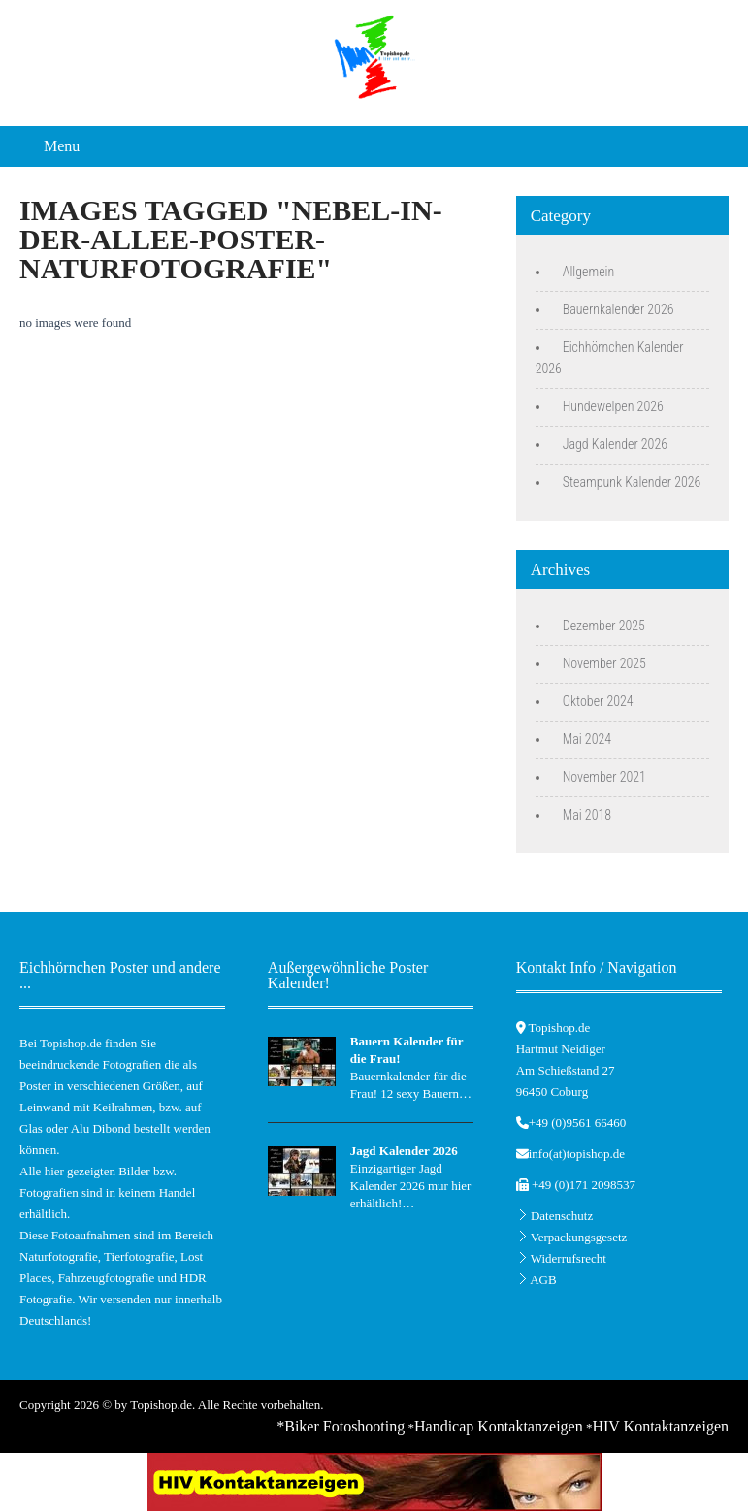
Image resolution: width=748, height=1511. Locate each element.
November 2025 (604, 663)
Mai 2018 (587, 814)
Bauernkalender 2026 (618, 309)
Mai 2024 (587, 739)
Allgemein (589, 271)
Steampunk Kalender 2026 (632, 482)
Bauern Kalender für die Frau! (407, 1050)
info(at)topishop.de (577, 1153)
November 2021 (604, 777)
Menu (62, 146)
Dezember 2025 (604, 625)
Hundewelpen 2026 (613, 406)
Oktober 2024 (598, 701)
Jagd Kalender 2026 (615, 444)
